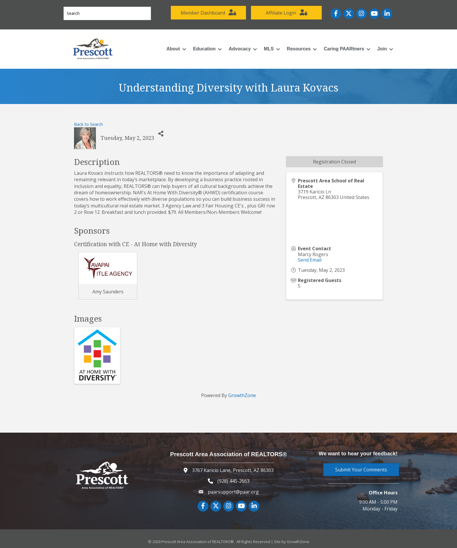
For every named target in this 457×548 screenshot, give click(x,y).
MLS (267, 46)
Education (202, 46)
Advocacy (238, 46)
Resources (297, 46)
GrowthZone (242, 393)
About (171, 46)
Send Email (309, 258)
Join (380, 46)
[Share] (160, 131)
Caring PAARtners (342, 46)
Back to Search (88, 122)
